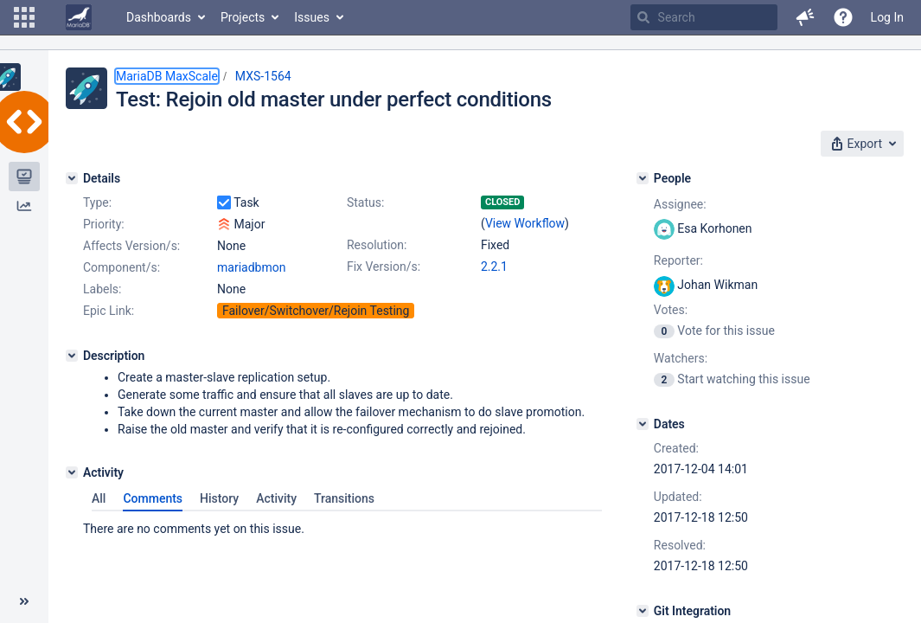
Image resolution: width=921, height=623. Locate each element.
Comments (152, 498)
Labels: (102, 289)
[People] (642, 178)
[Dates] (642, 424)
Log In (887, 17)
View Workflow (525, 223)
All (99, 498)
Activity (276, 498)
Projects (243, 17)
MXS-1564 (263, 76)
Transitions (344, 498)
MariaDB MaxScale (167, 76)
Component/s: (121, 267)
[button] (24, 17)
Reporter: (678, 260)
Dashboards (158, 17)
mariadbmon (251, 267)
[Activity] (72, 472)
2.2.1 (494, 266)
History (219, 498)
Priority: (104, 224)
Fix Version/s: (383, 266)
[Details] (72, 178)
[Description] (72, 356)
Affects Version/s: (131, 246)
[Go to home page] (78, 17)
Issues (311, 17)
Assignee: (680, 204)
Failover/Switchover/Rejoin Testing (315, 311)
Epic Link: (108, 311)
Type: (97, 202)
